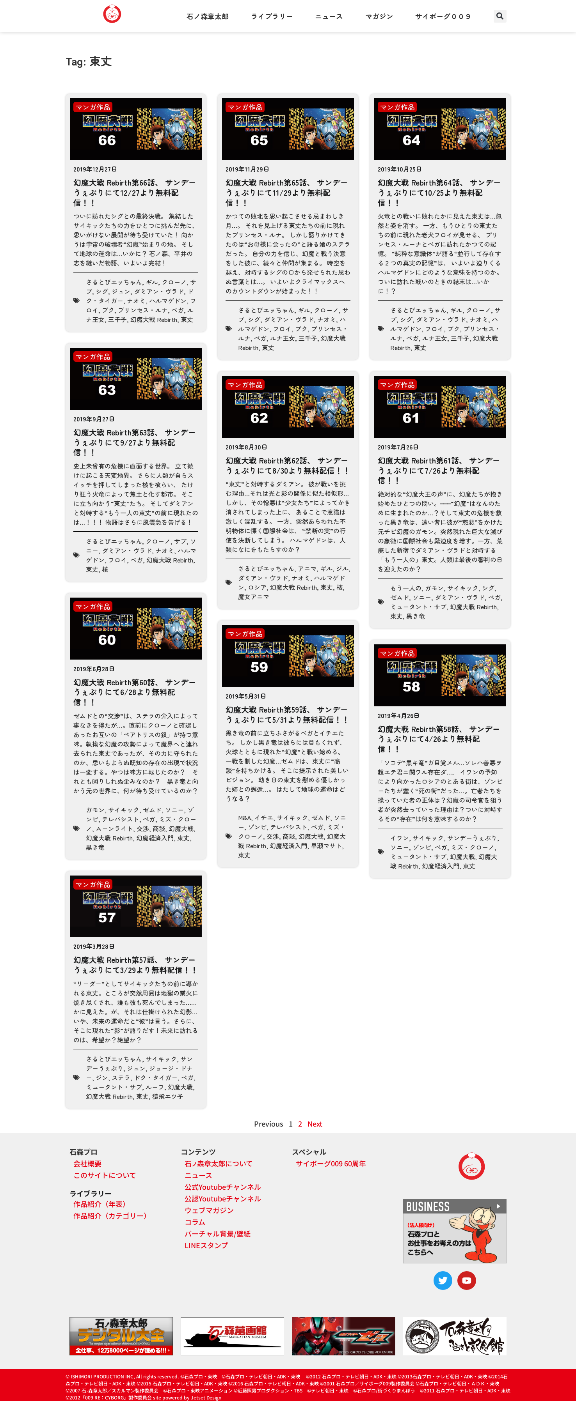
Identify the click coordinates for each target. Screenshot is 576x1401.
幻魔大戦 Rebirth (153, 319)
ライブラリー (272, 16)
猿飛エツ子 (167, 1096)
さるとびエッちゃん (114, 282)
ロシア (257, 587)
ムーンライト (114, 828)
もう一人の (405, 588)
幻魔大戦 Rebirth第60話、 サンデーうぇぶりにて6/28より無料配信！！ (134, 692)
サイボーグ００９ (443, 16)
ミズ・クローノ (472, 847)
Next (315, 1123)
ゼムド (399, 597)
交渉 (143, 828)
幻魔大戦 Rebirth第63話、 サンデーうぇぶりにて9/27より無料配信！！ (134, 442)
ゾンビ (257, 826)
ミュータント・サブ (418, 606)
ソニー (421, 597)
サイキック (462, 588)
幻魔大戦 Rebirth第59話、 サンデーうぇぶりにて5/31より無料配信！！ (288, 714)
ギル (152, 282)
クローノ (174, 282)
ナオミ (136, 300)
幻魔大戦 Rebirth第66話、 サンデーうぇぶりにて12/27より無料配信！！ (134, 192)
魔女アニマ (253, 596)
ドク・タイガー (156, 1077)
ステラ (121, 1077)
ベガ (177, 310)
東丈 (187, 319)
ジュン (121, 291)
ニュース (329, 16)
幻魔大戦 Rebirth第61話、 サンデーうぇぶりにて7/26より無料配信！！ (439, 470)
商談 (159, 828)
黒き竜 (415, 616)
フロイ (282, 328)
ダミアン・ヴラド (159, 291)
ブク (108, 310)
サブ (180, 541)
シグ (102, 291)
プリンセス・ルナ (143, 310)
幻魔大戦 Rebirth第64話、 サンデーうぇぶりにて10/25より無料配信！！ (439, 192)
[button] (500, 16)
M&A (244, 817)
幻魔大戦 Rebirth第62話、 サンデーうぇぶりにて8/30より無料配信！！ (288, 465)
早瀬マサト (326, 845)
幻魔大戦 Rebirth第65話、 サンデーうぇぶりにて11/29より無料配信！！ (287, 192)
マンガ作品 (92, 107)
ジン (102, 1077)
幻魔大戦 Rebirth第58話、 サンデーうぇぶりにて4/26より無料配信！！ (439, 738)
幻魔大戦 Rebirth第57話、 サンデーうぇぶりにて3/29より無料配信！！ (135, 964)
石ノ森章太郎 (208, 16)
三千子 (117, 319)
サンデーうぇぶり (472, 837)
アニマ (307, 568)
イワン (399, 837)
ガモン (434, 588)
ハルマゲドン (168, 300)
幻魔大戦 (181, 828)
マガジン (379, 16)
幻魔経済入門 (155, 837)
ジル (342, 568)
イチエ (263, 817)
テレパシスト (120, 819)
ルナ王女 (282, 338)
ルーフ (155, 1086)
